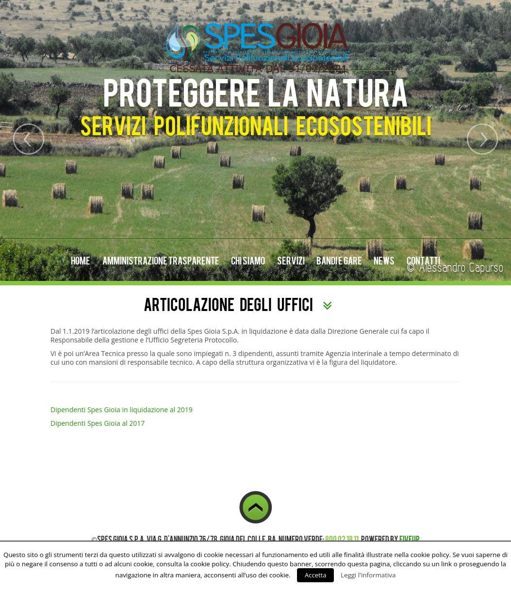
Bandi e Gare (339, 260)
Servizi (291, 260)
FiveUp (409, 538)
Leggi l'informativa (368, 575)
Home (80, 260)
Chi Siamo (248, 260)
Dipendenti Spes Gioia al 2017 (97, 423)
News (384, 260)
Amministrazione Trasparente (160, 260)
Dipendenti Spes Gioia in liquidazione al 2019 (121, 409)
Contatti (423, 260)
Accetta (315, 575)
